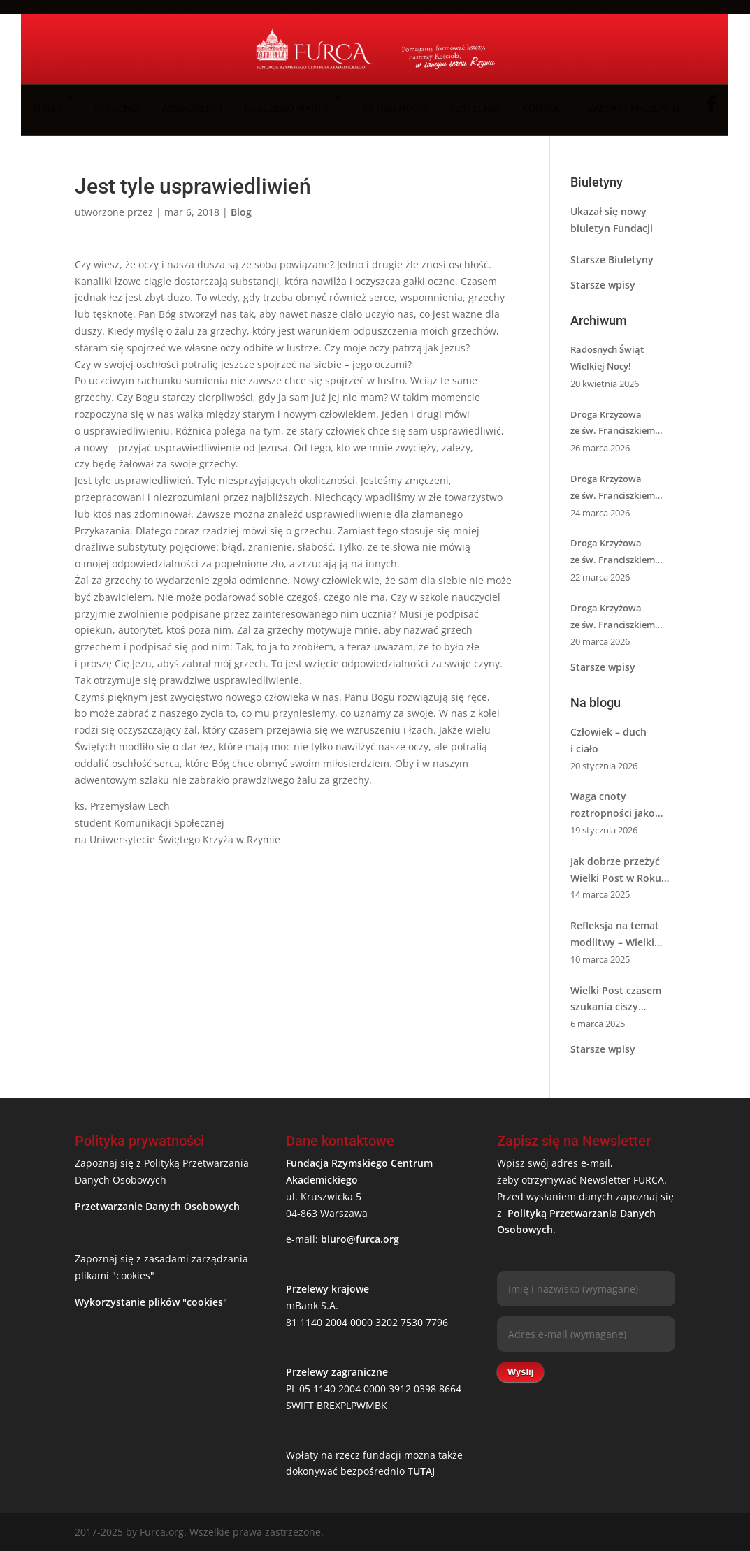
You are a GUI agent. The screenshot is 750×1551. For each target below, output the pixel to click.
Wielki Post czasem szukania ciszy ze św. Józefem (615, 1000)
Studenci (117, 108)
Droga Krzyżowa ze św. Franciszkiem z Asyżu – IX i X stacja (615, 553)
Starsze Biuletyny (612, 259)
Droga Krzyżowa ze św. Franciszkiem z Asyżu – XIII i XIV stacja (622, 424)
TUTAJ (421, 1471)
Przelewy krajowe (327, 1288)
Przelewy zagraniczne (337, 1371)
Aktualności (394, 108)
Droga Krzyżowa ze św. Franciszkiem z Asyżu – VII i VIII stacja (620, 618)
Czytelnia (474, 108)
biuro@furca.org (360, 1239)
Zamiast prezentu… (636, 108)
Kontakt (543, 108)
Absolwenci (192, 108)
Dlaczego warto (287, 108)
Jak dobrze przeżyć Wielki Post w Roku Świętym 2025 (615, 870)
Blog (241, 212)
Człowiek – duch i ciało (608, 740)
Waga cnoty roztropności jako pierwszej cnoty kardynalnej (612, 805)
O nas (48, 108)
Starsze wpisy (602, 284)
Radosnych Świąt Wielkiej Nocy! (607, 357)
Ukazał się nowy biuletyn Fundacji (611, 220)
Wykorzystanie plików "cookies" (151, 1302)
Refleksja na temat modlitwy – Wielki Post (614, 935)
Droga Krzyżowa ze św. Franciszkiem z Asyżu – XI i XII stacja (617, 488)
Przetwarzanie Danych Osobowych (157, 1206)
